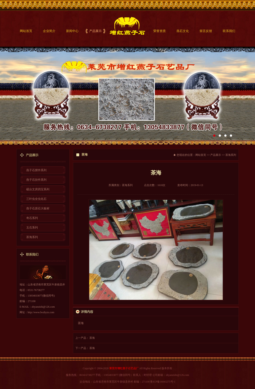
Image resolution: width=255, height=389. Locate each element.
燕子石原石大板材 (37, 208)
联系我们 (229, 31)
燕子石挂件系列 (36, 179)
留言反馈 (206, 31)
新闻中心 (72, 31)
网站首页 (26, 31)
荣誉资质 (159, 31)
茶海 (92, 337)
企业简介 (49, 31)
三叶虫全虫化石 (36, 199)
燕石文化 (182, 31)
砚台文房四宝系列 (37, 189)
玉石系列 (32, 227)
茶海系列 (32, 237)
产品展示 (95, 31)
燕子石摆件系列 (36, 170)
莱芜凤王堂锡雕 (127, 95)
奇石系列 (32, 218)
